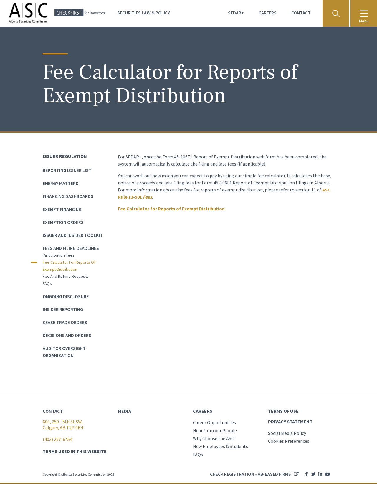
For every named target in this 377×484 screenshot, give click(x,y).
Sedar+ (236, 13)
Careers (268, 13)
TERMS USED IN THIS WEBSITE (75, 451)
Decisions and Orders (67, 335)
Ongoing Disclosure (66, 296)
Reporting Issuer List (67, 170)
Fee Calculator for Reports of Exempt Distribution (69, 266)
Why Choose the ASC (213, 438)
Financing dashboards (68, 196)
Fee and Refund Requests (66, 276)
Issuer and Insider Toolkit (73, 235)
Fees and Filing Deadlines (71, 248)
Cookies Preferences (288, 441)
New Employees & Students (220, 446)
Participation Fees (59, 255)
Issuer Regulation (65, 156)
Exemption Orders (63, 222)
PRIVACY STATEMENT (290, 421)
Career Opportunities (214, 422)
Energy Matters (60, 183)
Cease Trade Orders (65, 322)
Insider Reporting (63, 309)
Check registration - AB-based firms (250, 474)
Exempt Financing (62, 209)
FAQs (47, 283)
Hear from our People (215, 430)
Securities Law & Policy (143, 13)
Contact (301, 13)
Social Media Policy (287, 433)
